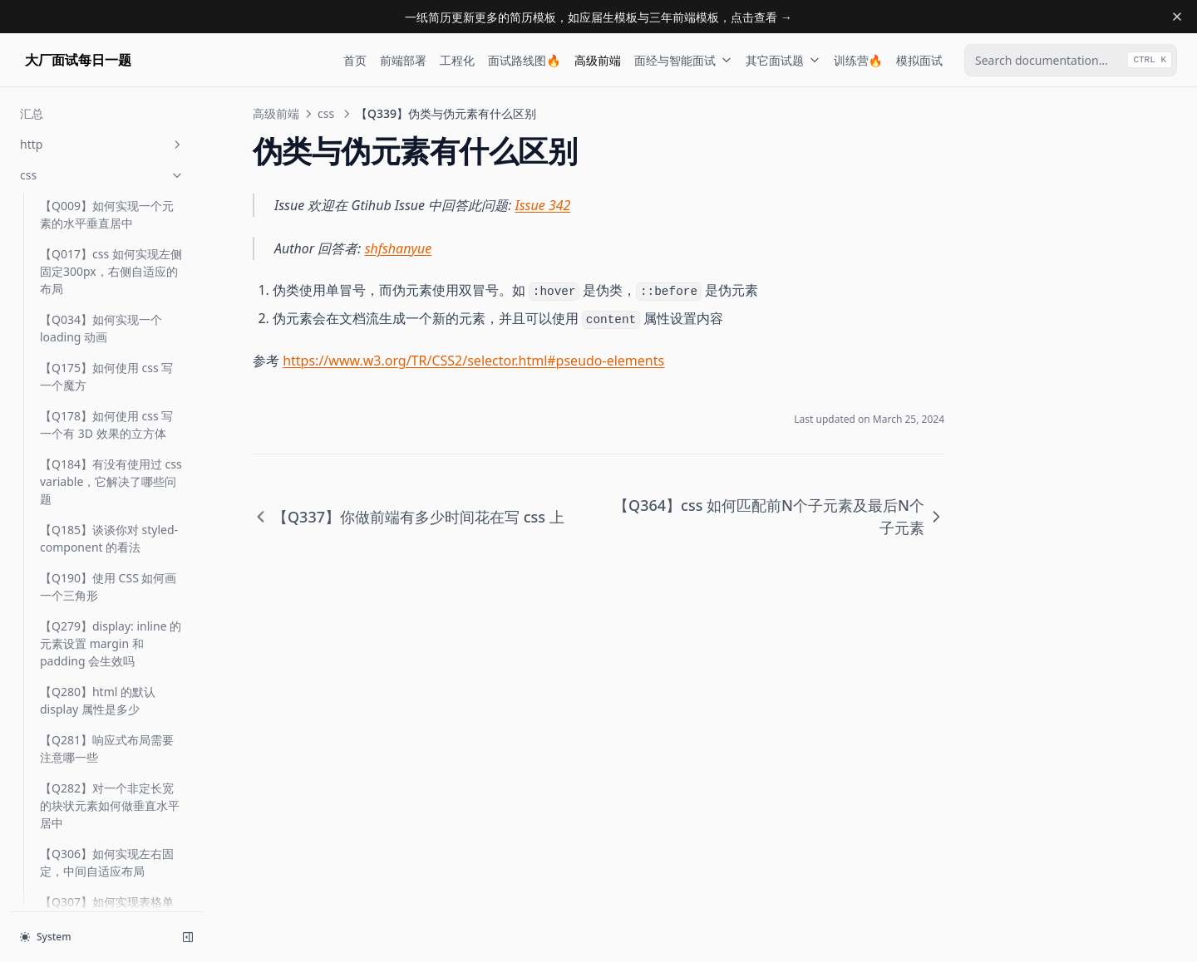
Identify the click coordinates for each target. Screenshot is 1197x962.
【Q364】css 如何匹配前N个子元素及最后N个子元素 (109, 382)
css (326, 113)
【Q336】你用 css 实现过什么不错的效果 (106, 237)
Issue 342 (543, 205)
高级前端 (597, 60)
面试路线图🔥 (524, 60)
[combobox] (1070, 60)
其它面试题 (783, 60)
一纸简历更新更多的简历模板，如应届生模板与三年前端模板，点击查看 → (598, 17)
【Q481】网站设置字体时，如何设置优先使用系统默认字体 (110, 780)
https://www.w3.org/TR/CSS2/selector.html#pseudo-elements (473, 360)
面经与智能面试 (683, 60)
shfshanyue (398, 248)
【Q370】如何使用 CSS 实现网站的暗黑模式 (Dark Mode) (108, 439)
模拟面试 (919, 60)
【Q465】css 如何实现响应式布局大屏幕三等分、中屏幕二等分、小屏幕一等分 (111, 553)
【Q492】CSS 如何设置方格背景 (107, 885)
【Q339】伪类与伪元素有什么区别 (107, 334)
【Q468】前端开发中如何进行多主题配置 (107, 609)
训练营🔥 (858, 60)
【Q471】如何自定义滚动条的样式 (107, 658)
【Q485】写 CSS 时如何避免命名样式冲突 (108, 837)
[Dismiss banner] (1177, 16)
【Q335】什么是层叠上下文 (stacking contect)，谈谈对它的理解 (107, 180)
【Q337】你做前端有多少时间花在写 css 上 (107, 285)
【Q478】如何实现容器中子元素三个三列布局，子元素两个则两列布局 (110, 715)
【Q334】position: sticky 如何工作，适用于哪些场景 (110, 123)
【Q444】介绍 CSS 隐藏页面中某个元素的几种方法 (108, 496)
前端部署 (403, 60)
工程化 (457, 60)
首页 (355, 60)
